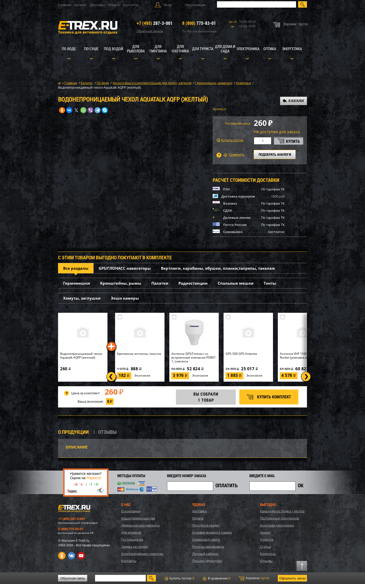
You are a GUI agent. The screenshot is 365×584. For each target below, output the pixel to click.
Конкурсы (268, 553)
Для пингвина (158, 48)
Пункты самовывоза (208, 546)
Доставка (97, 5)
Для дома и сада (225, 48)
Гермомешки (76, 283)
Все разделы (75, 268)
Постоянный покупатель (279, 518)
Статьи (265, 546)
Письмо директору (207, 560)
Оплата (114, 5)
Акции (265, 532)
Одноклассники (62, 555)
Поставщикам (132, 539)
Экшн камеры (125, 298)
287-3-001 (155, 23)
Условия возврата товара (212, 532)
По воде (69, 48)
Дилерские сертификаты (140, 525)
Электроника (247, 48)
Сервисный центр (206, 539)
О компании (131, 511)
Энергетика (292, 48)
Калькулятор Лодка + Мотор (282, 511)
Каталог (80, 5)
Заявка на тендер (134, 546)
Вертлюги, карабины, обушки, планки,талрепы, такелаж (218, 268)
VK (71, 555)
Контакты (130, 5)
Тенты (270, 283)
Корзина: (254, 578)
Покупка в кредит (206, 525)
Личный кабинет (205, 553)
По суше (91, 48)
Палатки (159, 283)
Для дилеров (131, 532)
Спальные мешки (235, 283)
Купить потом (230, 140)
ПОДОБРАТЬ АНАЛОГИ (275, 154)
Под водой (113, 48)
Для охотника (180, 48)
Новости (266, 539)
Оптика (269, 48)
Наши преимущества (138, 518)
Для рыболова (136, 48)
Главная (64, 5)
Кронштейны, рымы (120, 283)
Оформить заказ (292, 578)
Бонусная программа (277, 525)
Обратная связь (72, 578)
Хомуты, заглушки (82, 298)
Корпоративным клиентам (142, 553)
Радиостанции (193, 283)
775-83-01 (199, 23)
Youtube (81, 555)
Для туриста (202, 48)
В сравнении (216, 578)
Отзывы (266, 560)
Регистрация (195, 5)
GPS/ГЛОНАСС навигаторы (125, 268)
